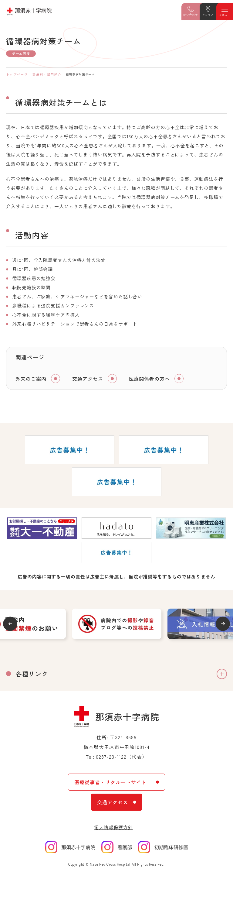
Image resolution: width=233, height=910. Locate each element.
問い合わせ (190, 15)
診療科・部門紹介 (47, 74)
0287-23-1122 (111, 756)
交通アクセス (87, 378)
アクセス (208, 15)
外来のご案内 (30, 378)
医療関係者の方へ (149, 378)
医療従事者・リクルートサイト (110, 782)
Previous (10, 623)
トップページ (17, 74)
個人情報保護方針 (113, 827)
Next (223, 623)
